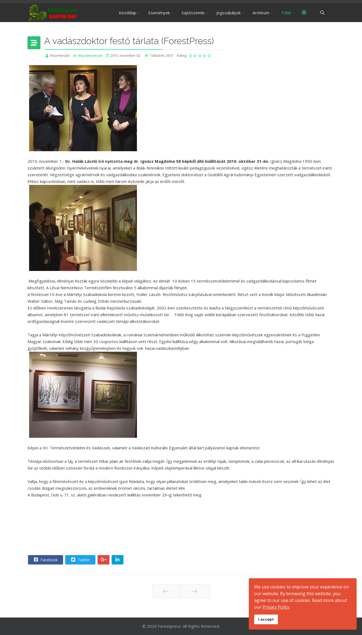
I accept (266, 619)
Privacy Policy (276, 607)
